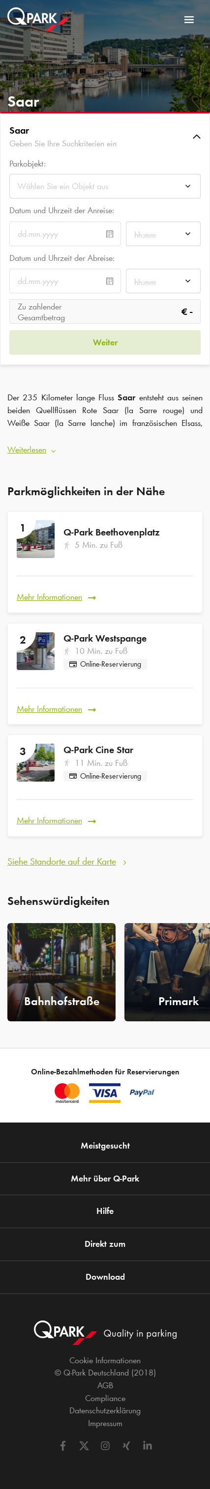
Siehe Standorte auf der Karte (61, 861)
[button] (105, 136)
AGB (105, 1385)
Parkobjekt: (27, 164)
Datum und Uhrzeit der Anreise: (61, 210)
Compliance (105, 1398)
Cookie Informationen (105, 1360)
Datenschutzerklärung (105, 1410)
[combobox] (105, 188)
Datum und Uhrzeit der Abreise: (62, 258)
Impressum (105, 1423)
